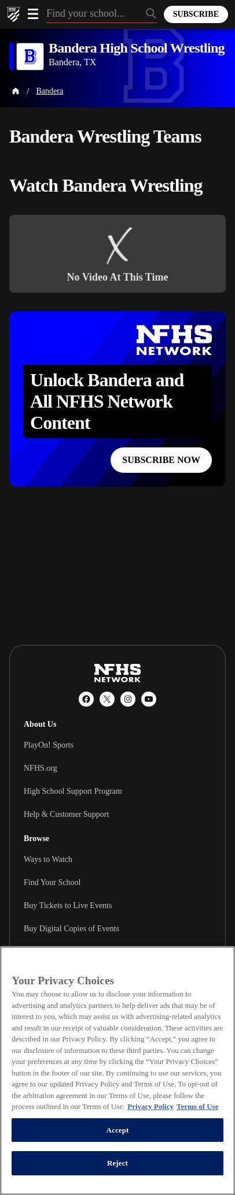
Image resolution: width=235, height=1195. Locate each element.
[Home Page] (15, 91)
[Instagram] (127, 699)
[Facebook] (86, 699)
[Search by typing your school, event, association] (101, 14)
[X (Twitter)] (107, 699)
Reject (117, 1163)
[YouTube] (148, 699)
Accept (117, 1130)
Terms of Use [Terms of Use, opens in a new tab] (197, 1106)
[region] (117, 1070)
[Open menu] (33, 14)
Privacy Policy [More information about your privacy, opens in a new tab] (150, 1106)
